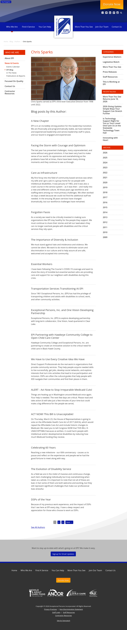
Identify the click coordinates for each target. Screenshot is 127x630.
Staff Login (56, 612)
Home (14, 570)
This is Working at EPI (111, 82)
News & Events (12, 63)
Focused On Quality (14, 81)
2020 (105, 182)
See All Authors (38, 527)
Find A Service (28, 26)
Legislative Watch (111, 62)
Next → (69, 522)
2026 (105, 153)
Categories (108, 52)
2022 (105, 172)
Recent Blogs (109, 91)
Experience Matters (112, 57)
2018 (105, 192)
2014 (105, 212)
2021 (105, 177)
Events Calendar (13, 67)
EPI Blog (9, 70)
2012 (105, 222)
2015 (105, 207)
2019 (105, 187)
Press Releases (110, 71)
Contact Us (117, 26)
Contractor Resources (10, 92)
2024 (105, 162)
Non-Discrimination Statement (71, 609)
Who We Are (12, 26)
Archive (106, 147)
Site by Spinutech (63, 620)
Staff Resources (110, 76)
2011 (105, 227)
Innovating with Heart (110, 138)
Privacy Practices (50, 609)
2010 (105, 232)
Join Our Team (101, 26)
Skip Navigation (5, 2)
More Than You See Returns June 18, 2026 (112, 99)
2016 (105, 202)
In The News (11, 73)
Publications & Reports (15, 76)
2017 (105, 197)
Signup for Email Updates (63, 554)
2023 (105, 167)
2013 (105, 217)
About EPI (9, 58)
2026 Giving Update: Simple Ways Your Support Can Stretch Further (112, 110)
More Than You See (84, 26)
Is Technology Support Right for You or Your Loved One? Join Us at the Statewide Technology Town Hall (112, 125)
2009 (105, 237)
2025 (105, 157)
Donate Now (111, 4)
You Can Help (45, 26)
